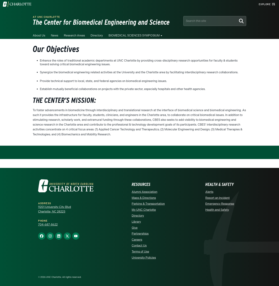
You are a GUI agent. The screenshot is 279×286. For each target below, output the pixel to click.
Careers (137, 239)
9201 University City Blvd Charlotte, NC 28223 (54, 209)
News (54, 35)
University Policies (144, 257)
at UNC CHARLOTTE (46, 17)
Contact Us (139, 245)
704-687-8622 (48, 224)
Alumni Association (144, 192)
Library (136, 221)
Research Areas (74, 35)
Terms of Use (140, 251)
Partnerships (140, 233)
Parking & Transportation (148, 203)
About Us (39, 35)
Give (135, 227)
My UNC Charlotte (144, 209)
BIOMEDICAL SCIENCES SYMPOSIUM (134, 35)
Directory (97, 35)
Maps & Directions (144, 198)
